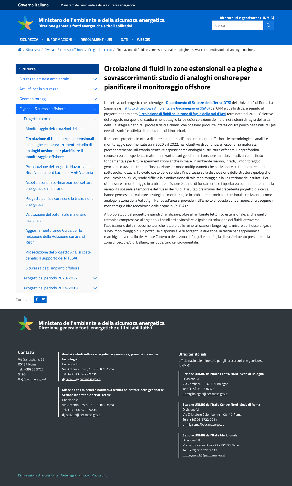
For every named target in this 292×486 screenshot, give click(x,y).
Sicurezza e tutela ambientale (44, 79)
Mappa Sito (99, 475)
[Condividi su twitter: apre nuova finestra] (43, 299)
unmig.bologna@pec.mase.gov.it (205, 393)
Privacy (84, 475)
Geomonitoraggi (33, 99)
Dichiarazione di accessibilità (38, 475)
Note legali (68, 475)
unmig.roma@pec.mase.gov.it (203, 424)
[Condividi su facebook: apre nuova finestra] (37, 299)
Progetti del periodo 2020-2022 (51, 278)
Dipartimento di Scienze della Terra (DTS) (198, 102)
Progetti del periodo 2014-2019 (51, 288)
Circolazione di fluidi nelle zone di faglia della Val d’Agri (182, 114)
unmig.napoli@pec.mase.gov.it (204, 455)
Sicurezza (33, 49)
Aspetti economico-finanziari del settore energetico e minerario (59, 185)
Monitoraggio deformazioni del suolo (56, 128)
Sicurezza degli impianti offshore (53, 268)
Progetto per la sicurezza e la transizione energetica (60, 201)
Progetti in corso (100, 49)
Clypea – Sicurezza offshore (64, 49)
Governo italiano (33, 5)
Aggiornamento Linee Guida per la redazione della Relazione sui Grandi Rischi (56, 236)
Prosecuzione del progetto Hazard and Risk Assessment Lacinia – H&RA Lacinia (59, 169)
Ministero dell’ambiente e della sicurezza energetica (97, 4)
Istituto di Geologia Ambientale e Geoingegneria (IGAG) (166, 108)
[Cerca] (238, 25)
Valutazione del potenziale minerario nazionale (56, 217)
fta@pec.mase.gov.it (32, 379)
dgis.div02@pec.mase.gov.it (81, 378)
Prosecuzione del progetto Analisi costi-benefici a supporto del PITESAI (58, 255)
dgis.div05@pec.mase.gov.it (81, 414)
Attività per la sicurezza (39, 89)
